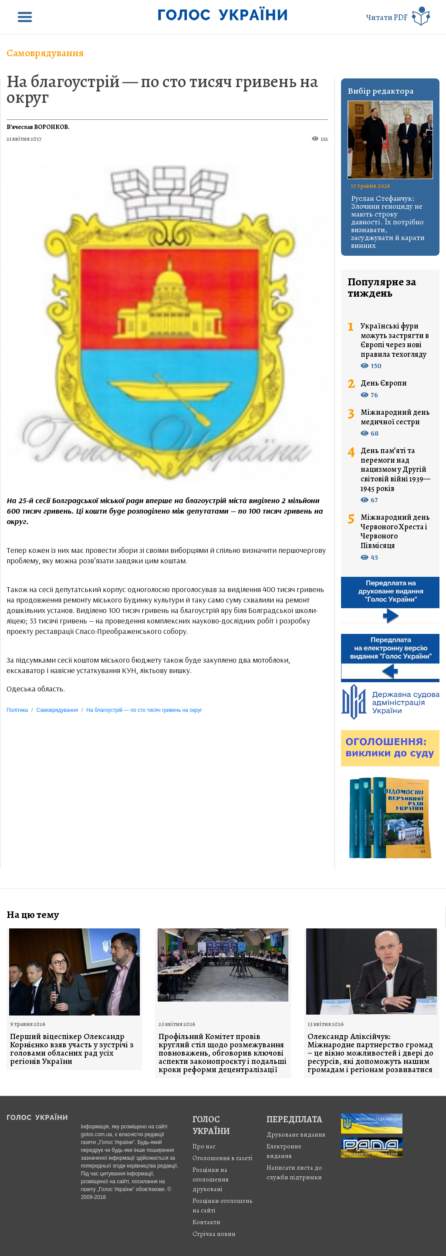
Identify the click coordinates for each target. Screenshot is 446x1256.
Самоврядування (45, 52)
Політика (17, 710)
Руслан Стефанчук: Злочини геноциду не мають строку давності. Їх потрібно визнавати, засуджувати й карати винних (388, 221)
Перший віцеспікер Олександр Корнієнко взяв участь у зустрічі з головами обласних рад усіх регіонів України (72, 1049)
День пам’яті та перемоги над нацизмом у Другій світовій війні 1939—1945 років (395, 469)
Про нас (204, 1146)
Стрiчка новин (214, 1233)
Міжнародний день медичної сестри (395, 417)
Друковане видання (296, 1134)
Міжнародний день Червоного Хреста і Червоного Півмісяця (395, 531)
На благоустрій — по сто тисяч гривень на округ (162, 89)
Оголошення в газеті (223, 1158)
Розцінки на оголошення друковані (211, 1179)
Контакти (206, 1222)
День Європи (384, 383)
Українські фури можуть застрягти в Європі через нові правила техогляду (395, 340)
